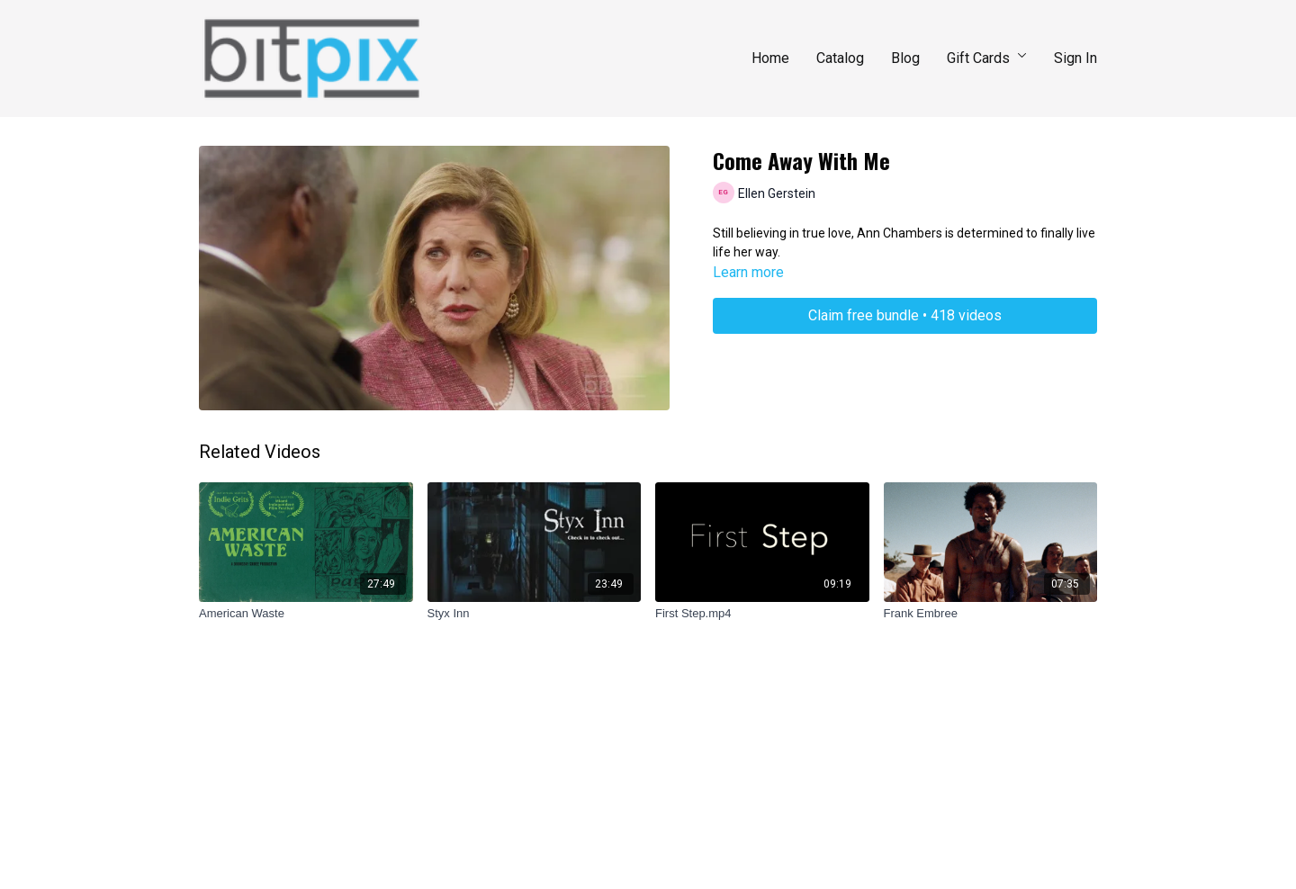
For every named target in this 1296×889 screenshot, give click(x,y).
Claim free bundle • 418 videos (905, 315)
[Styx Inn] (535, 614)
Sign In (1075, 58)
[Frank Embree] (991, 614)
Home (770, 58)
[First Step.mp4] (762, 614)
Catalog (840, 58)
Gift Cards (987, 58)
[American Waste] (306, 614)
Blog (905, 58)
